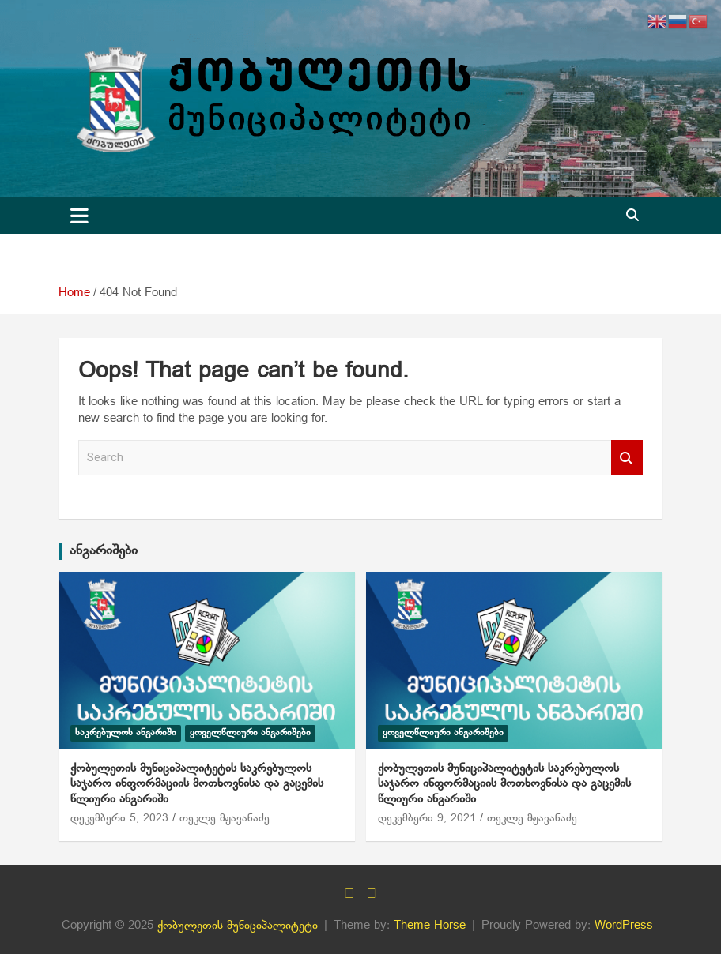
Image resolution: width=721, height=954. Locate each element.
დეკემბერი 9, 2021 (427, 818)
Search (627, 457)
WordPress (624, 925)
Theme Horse (430, 925)
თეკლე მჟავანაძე (224, 818)
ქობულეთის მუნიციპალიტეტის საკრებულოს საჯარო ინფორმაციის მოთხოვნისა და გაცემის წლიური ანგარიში (196, 783)
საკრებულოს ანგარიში (125, 732)
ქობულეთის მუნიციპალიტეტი (237, 925)
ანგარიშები (104, 551)
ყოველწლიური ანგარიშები (250, 732)
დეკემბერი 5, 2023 (119, 818)
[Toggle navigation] (79, 215)
